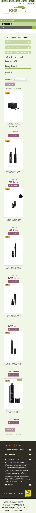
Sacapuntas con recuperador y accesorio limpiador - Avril (13, 125)
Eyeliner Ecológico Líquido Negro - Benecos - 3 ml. (13, 219)
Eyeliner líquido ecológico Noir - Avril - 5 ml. (13, 172)
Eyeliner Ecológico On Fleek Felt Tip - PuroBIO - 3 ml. (13, 315)
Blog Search (11, 66)
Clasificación (8, 79)
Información (13, 47)
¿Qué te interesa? (14, 57)
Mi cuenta (9, 485)
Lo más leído (11, 61)
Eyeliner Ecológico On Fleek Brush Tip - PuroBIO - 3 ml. (13, 267)
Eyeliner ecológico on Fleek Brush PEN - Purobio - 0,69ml (13, 363)
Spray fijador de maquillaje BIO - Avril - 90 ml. (13, 411)
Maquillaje (13, 37)
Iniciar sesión (31, 3)
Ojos (19, 37)
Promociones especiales (18, 52)
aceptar (30, 506)
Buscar (34, 27)
